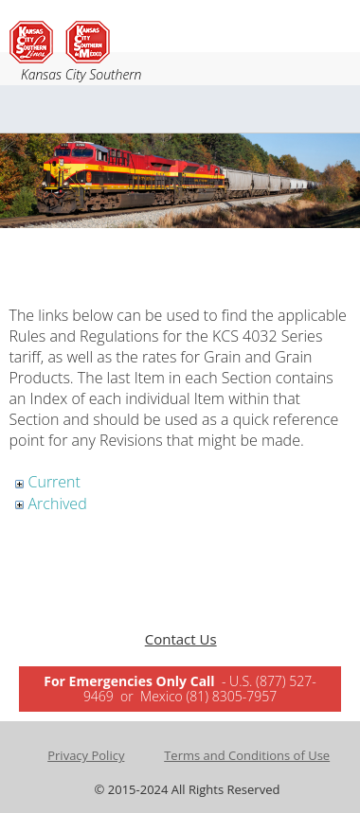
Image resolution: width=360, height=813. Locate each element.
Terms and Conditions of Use (247, 755)
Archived (57, 503)
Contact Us (181, 638)
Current (54, 481)
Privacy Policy (85, 755)
